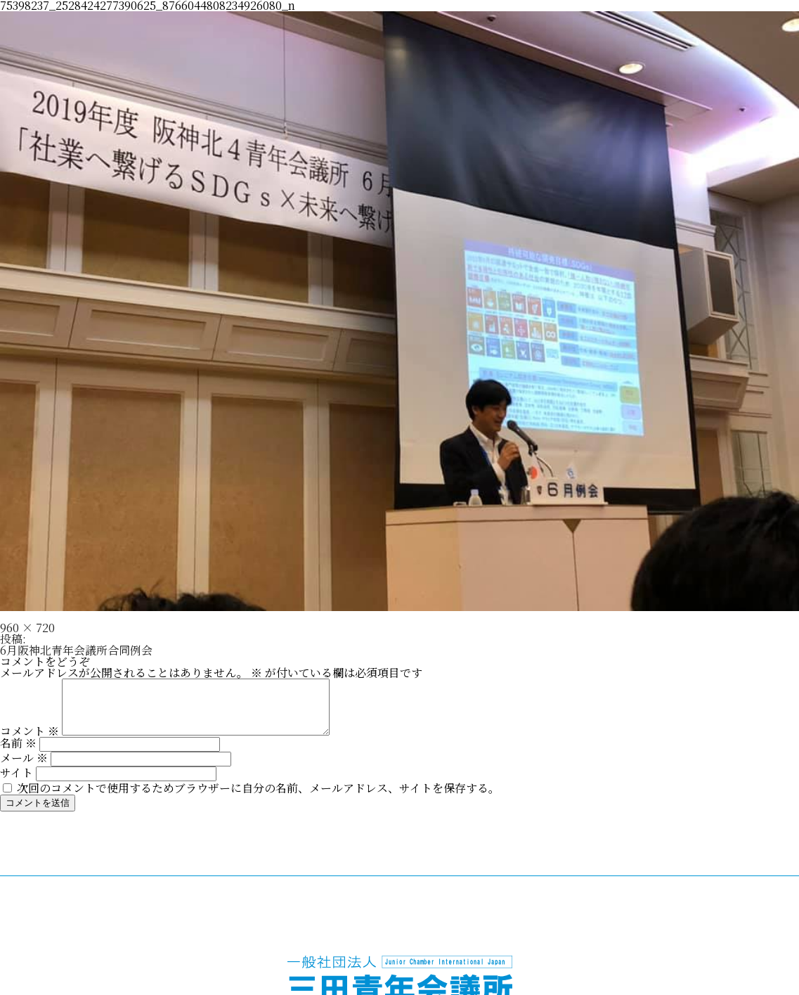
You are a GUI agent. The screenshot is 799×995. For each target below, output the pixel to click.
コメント (29, 741)
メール (24, 768)
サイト (16, 783)
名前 (18, 753)
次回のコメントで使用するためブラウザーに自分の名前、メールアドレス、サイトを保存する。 (258, 798)
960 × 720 (27, 628)
